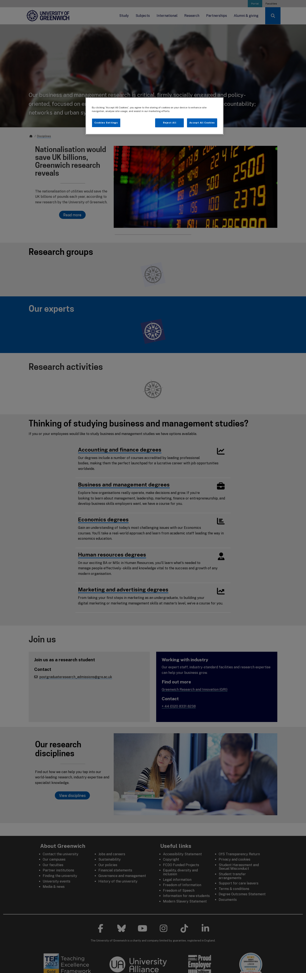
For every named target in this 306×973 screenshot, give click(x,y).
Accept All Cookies (202, 122)
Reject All (169, 122)
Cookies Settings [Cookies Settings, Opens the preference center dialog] (106, 122)
